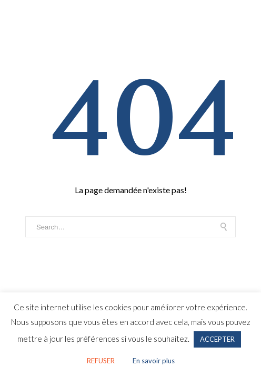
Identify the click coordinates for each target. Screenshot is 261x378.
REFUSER (101, 360)
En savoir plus (154, 360)
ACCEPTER (217, 339)
